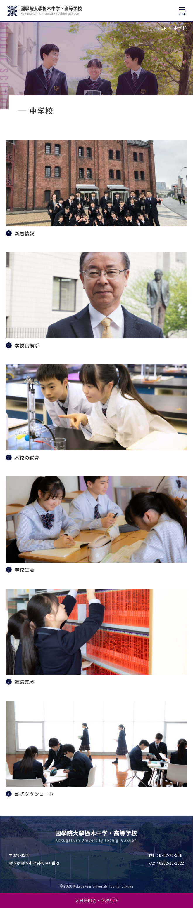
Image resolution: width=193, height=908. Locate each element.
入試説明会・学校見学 (96, 900)
